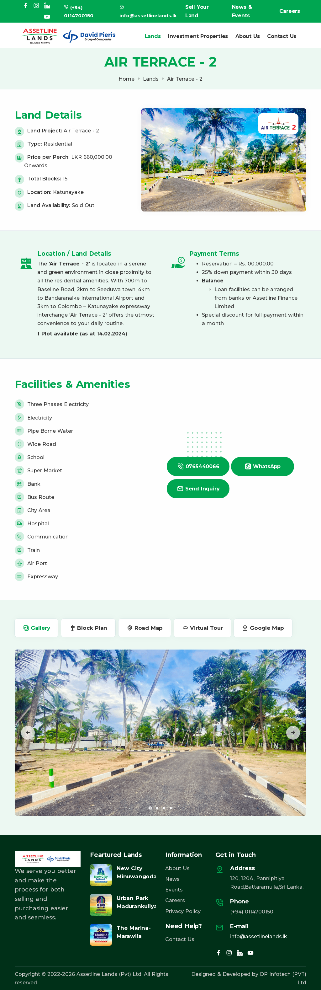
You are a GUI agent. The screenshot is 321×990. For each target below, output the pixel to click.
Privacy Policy (183, 911)
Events (174, 890)
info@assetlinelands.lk (258, 937)
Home (126, 79)
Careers (289, 11)
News (172, 879)
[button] (150, 808)
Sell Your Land (197, 11)
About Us (247, 36)
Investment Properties (198, 36)
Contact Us (281, 36)
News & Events (242, 11)
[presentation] (28, 733)
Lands (152, 36)
